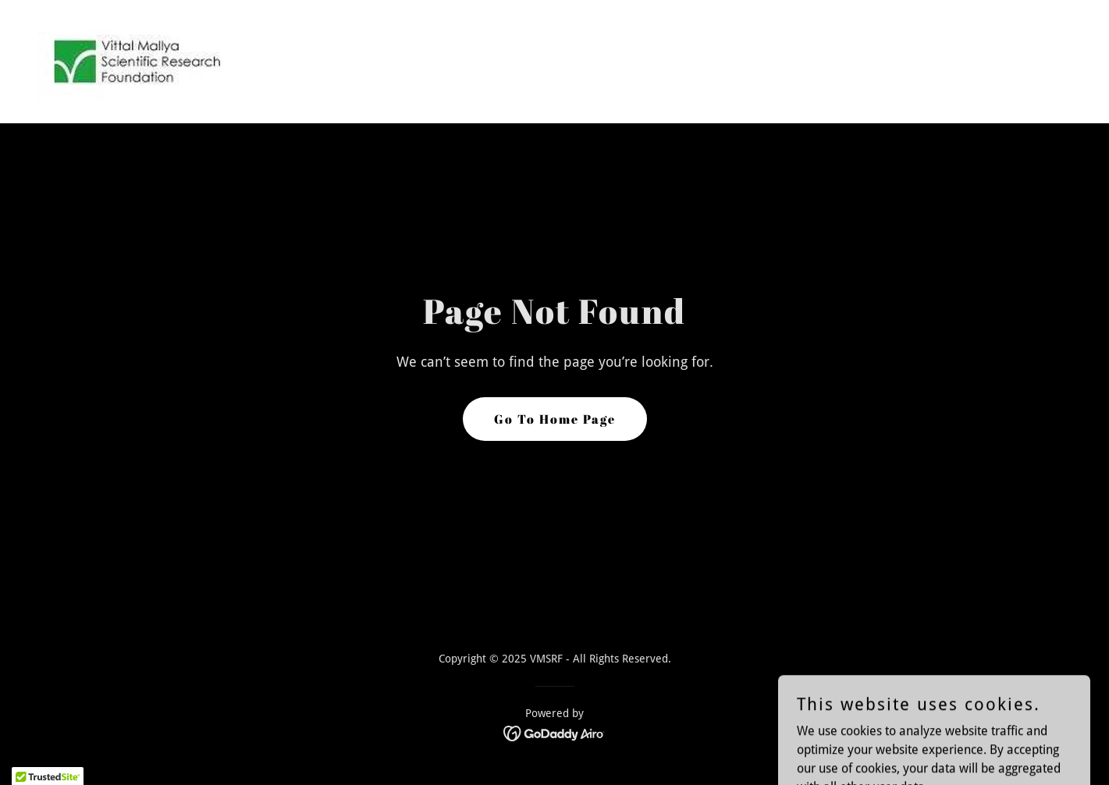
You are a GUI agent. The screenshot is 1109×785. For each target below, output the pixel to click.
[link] (135, 60)
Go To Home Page (555, 419)
